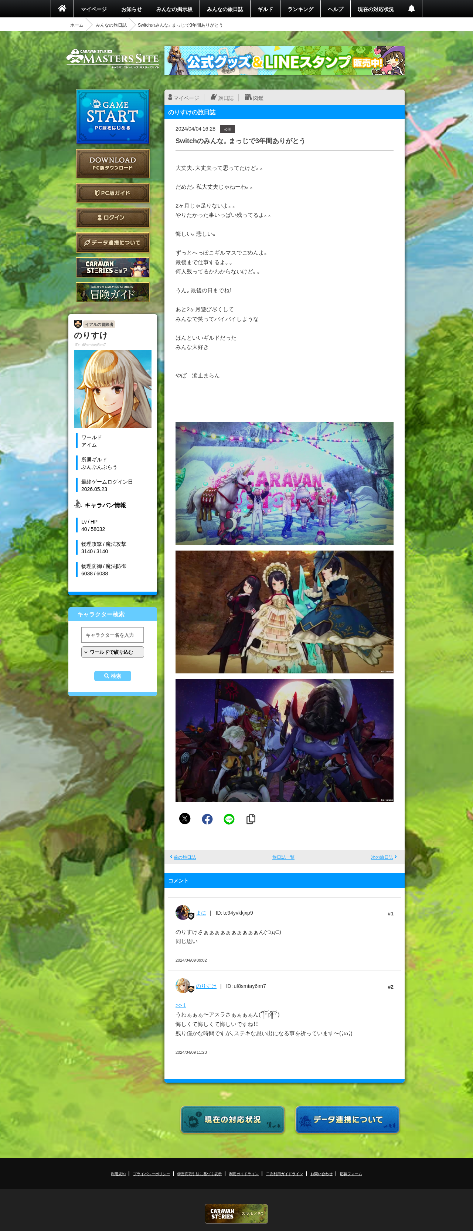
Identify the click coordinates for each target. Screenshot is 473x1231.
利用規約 (118, 1173)
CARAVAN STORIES (236, 1214)
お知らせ (131, 9)
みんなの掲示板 (174, 9)
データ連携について (113, 242)
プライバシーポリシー (151, 1173)
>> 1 (181, 1005)
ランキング (300, 9)
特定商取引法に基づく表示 (199, 1173)
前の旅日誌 (185, 857)
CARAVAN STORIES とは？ (113, 267)
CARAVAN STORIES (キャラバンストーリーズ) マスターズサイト (113, 59)
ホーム (77, 24)
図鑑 (258, 97)
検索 (116, 676)
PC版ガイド (113, 193)
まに (201, 912)
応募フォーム (351, 1173)
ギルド (265, 9)
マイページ (94, 9)
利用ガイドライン (244, 1173)
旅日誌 (226, 97)
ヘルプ (335, 9)
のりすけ (206, 985)
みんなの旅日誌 (225, 9)
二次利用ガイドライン (284, 1173)
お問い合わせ (321, 1173)
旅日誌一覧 (283, 857)
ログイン (113, 218)
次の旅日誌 (382, 857)
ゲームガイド (113, 292)
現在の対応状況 (376, 9)
